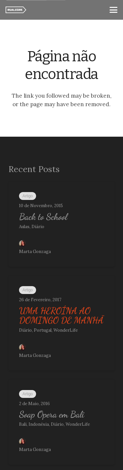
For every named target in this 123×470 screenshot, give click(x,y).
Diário (37, 226)
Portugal (42, 330)
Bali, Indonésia (34, 424)
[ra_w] (16, 10)
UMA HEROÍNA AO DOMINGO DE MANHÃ (61, 315)
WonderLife (65, 330)
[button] (113, 10)
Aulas (24, 226)
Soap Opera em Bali (51, 414)
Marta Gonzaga (35, 251)
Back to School (43, 216)
